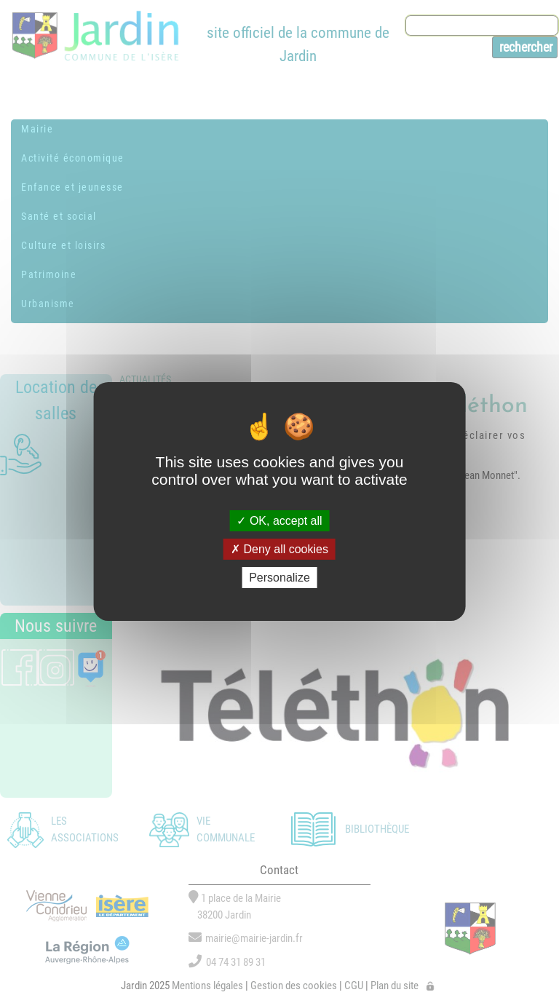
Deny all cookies (279, 549)
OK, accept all (279, 520)
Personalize (279, 577)
